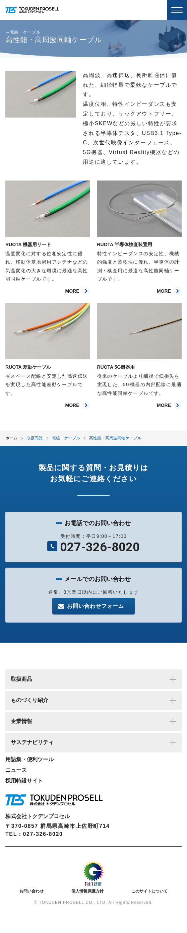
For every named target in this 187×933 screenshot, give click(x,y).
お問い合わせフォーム (95, 606)
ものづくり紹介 (93, 700)
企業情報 (93, 721)
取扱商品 (34, 438)
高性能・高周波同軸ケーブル (115, 438)
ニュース (16, 770)
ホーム (11, 438)
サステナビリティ (93, 742)
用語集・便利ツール (29, 759)
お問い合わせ (31, 891)
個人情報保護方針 (87, 891)
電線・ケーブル (66, 438)
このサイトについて (149, 891)
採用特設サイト (24, 781)
